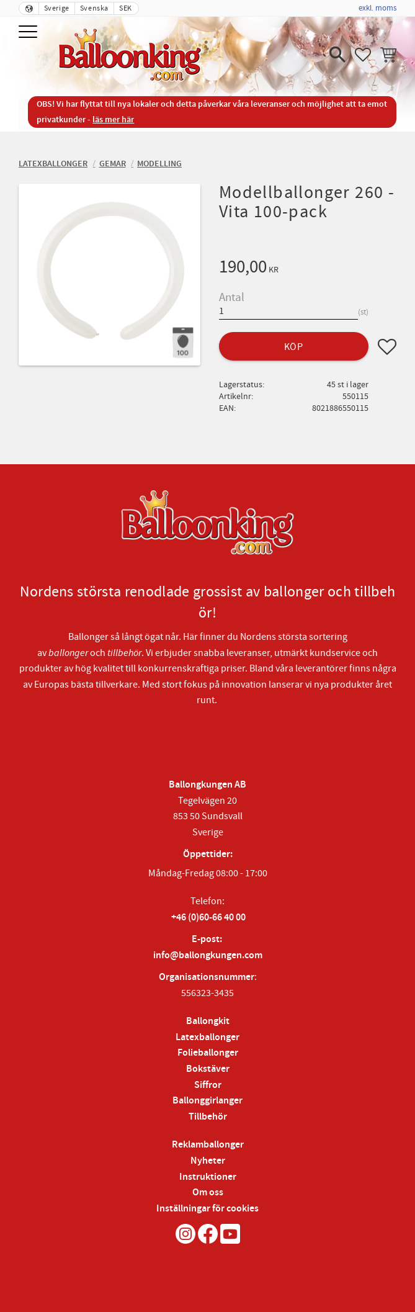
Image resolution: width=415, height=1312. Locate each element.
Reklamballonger (208, 1144)
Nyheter (207, 1160)
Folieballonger (207, 1052)
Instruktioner (207, 1177)
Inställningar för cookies (207, 1208)
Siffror (207, 1085)
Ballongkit (208, 1021)
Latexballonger (207, 1037)
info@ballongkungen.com (207, 955)
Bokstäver (208, 1069)
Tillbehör (208, 1116)
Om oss (207, 1192)
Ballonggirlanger (207, 1100)
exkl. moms (377, 8)
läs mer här (113, 119)
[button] (29, 32)
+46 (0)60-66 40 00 (208, 917)
